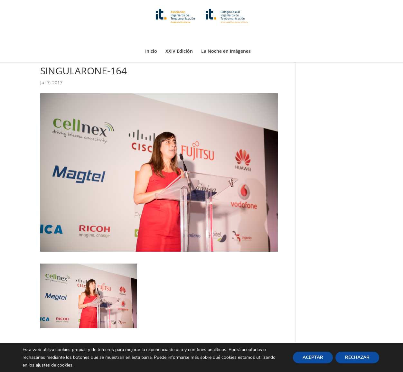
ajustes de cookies (54, 365)
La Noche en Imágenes (226, 36)
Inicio (151, 36)
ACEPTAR (313, 357)
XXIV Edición (179, 36)
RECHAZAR (357, 357)
